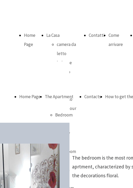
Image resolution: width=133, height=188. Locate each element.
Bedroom (64, 115)
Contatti (96, 35)
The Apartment (59, 96)
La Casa (53, 35)
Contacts (92, 96)
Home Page (30, 96)
